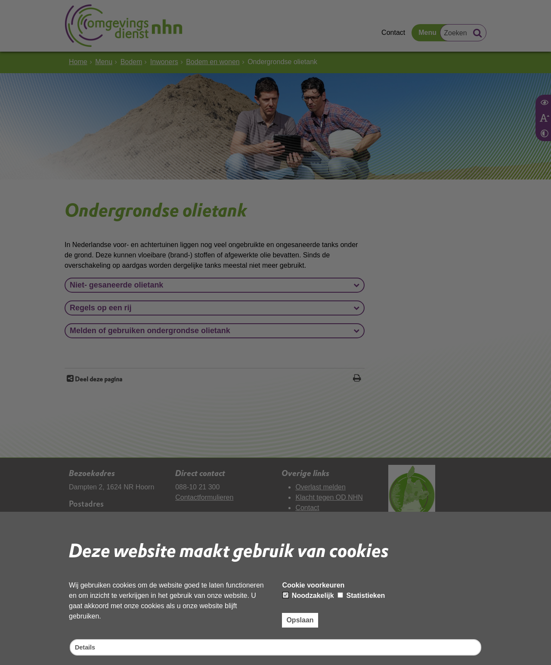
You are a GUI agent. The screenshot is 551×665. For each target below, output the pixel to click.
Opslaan (299, 618)
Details (86, 646)
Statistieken (361, 594)
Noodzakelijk (308, 594)
